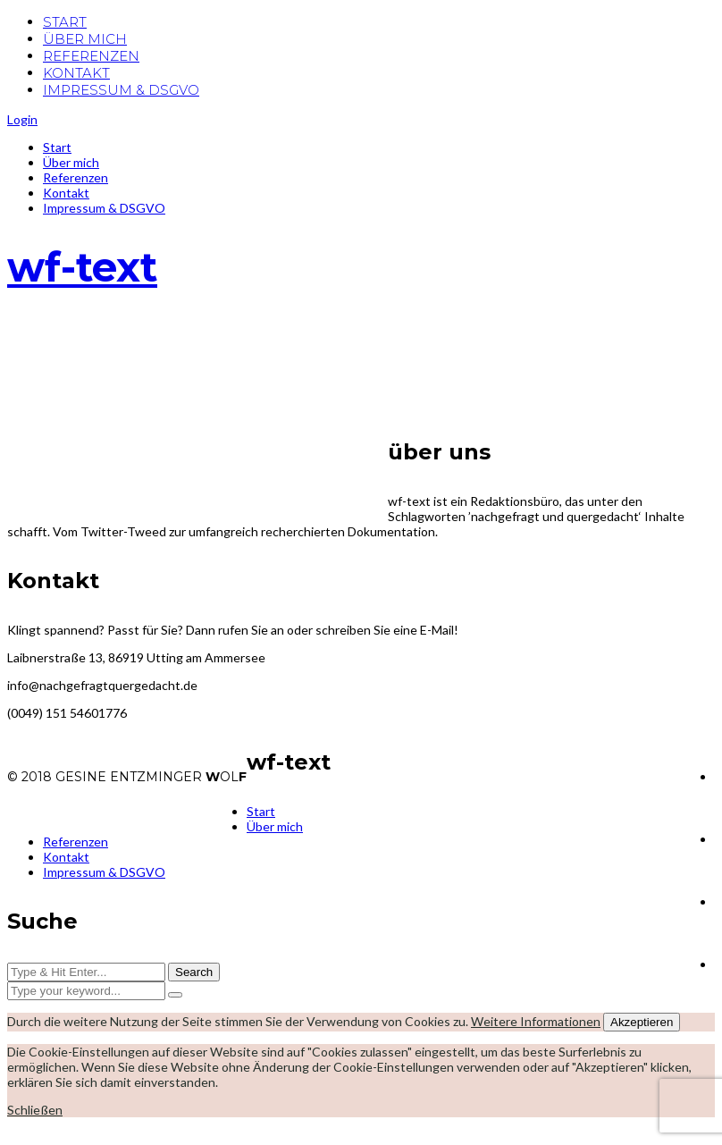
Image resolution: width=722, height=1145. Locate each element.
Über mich (71, 162)
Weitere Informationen (535, 1021)
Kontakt (66, 192)
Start (57, 147)
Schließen (35, 1109)
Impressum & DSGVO (104, 207)
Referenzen (75, 177)
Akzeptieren (641, 1022)
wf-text (82, 266)
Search (194, 972)
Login (22, 119)
